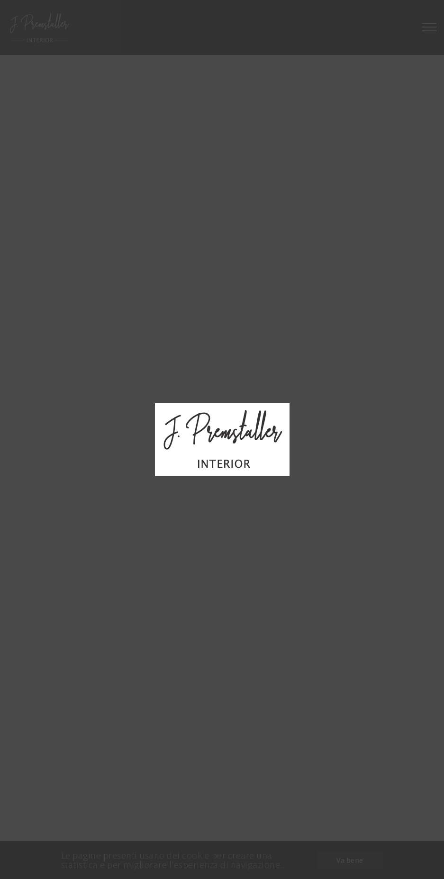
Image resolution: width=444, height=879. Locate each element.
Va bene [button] (349, 860)
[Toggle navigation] (429, 27)
